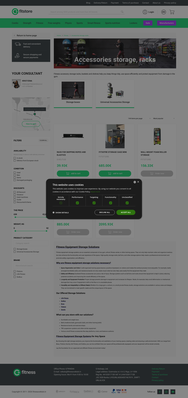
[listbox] (135, 182)
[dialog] (94, 199)
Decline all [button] (104, 212)
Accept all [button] (126, 212)
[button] (61, 212)
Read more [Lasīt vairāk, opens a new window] (95, 191)
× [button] (138, 182)
